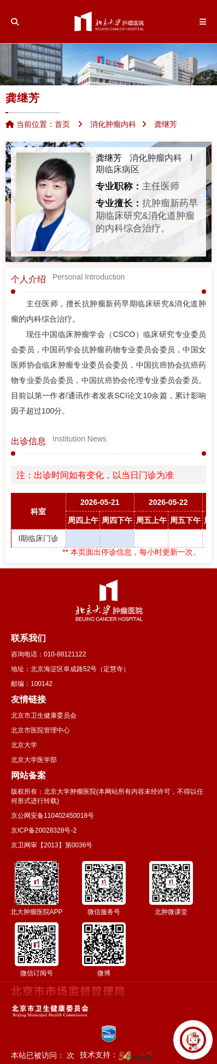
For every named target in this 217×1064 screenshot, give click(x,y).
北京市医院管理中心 (40, 730)
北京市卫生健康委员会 (44, 715)
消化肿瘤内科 (156, 157)
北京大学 (24, 745)
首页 (62, 124)
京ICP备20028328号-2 (44, 830)
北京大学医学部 (34, 760)
